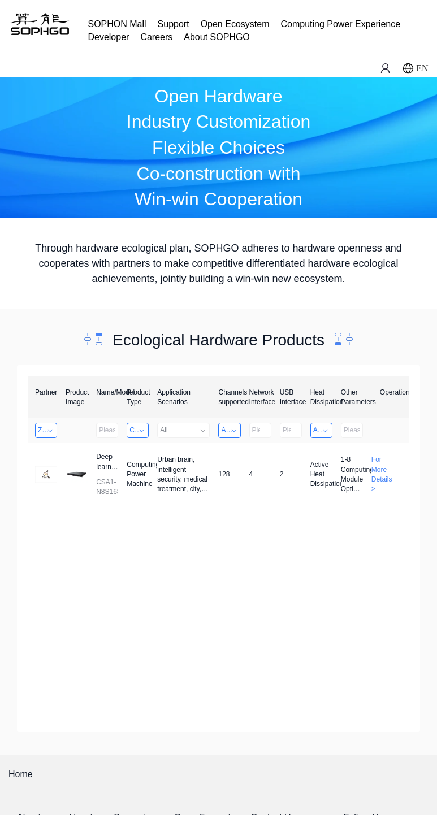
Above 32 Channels (230, 430)
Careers (156, 37)
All (183, 430)
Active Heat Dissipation (322, 430)
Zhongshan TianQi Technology (47, 430)
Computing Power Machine (139, 430)
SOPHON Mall (117, 24)
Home (20, 774)
